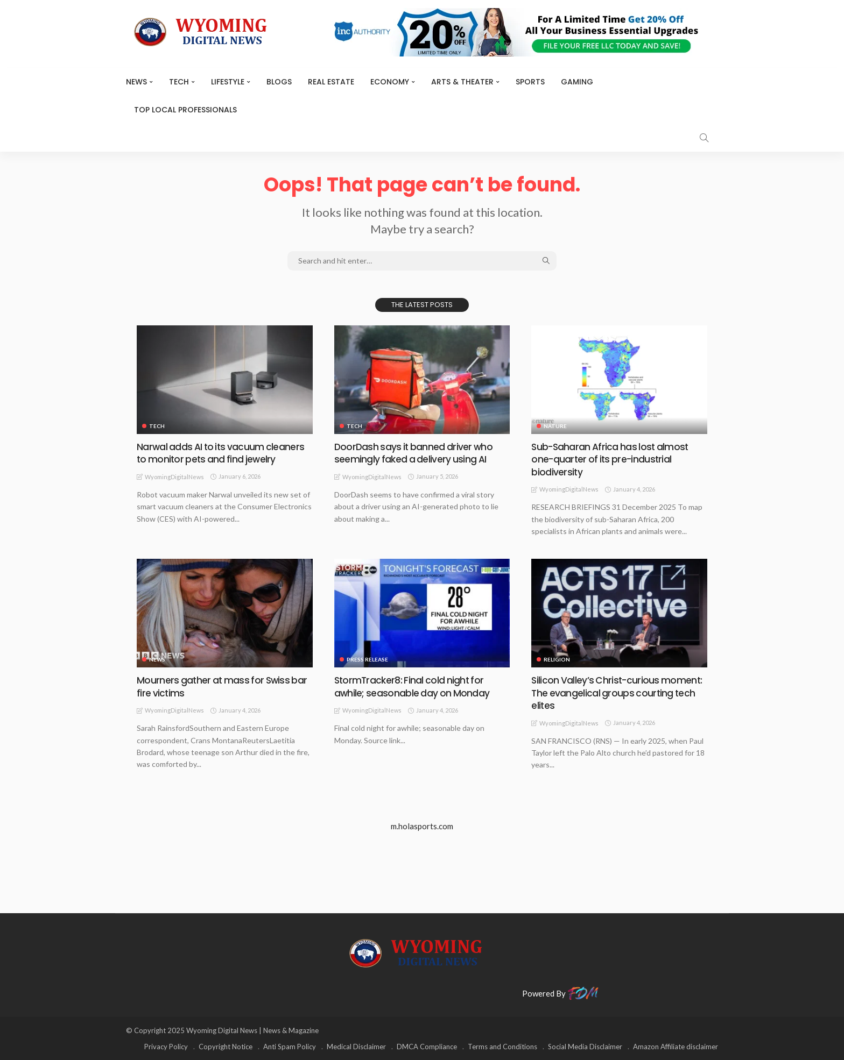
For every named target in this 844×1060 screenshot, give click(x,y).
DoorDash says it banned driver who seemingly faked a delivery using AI (414, 453)
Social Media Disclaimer (585, 1046)
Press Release (367, 659)
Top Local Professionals (185, 109)
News (136, 81)
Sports (530, 81)
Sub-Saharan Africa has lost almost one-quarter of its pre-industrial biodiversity (611, 459)
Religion (557, 659)
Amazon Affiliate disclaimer (675, 1046)
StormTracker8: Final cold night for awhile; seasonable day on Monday (412, 686)
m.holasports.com (422, 826)
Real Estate (331, 81)
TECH (179, 81)
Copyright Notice (225, 1046)
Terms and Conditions (502, 1046)
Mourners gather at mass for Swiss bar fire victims (223, 686)
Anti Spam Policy (289, 1046)
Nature (555, 426)
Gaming (577, 81)
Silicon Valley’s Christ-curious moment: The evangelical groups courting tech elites (617, 692)
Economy (389, 81)
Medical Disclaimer (356, 1046)
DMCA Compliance (427, 1046)
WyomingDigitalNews (174, 476)
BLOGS (279, 81)
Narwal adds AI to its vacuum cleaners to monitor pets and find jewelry (222, 453)
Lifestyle (227, 81)
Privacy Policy (166, 1046)
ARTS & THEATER (462, 81)
